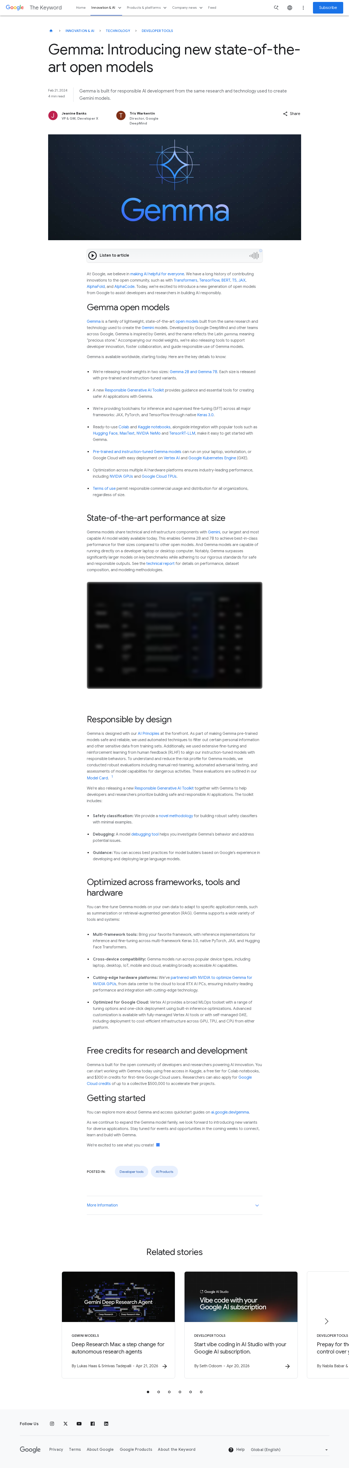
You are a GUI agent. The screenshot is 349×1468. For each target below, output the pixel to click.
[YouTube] (79, 1424)
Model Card (97, 778)
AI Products (164, 1171)
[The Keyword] (51, 31)
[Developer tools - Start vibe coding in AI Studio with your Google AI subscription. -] (238, 1325)
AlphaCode (124, 286)
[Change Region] (290, 1450)
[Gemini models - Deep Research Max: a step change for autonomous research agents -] (111, 1325)
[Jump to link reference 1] (112, 776)
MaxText (126, 433)
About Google (100, 1449)
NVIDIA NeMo (148, 433)
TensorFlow (209, 280)
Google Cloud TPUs (159, 476)
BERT (225, 280)
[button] (291, 113)
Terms (75, 1449)
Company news (188, 8)
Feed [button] (212, 8)
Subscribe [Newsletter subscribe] (328, 7)
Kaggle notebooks (154, 427)
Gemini (148, 327)
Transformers (185, 280)
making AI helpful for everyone (157, 274)
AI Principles (148, 733)
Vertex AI (172, 458)
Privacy (56, 1449)
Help (236, 1450)
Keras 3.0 (205, 415)
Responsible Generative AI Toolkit (134, 390)
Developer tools (157, 31)
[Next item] (326, 1321)
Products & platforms (147, 8)
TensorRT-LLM (182, 433)
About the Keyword (176, 1449)
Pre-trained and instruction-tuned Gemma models (137, 451)
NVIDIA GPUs (121, 476)
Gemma (94, 321)
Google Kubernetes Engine (212, 458)
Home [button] (81, 8)
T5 (234, 280)
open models (187, 321)
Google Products (136, 1449)
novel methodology (176, 816)
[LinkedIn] (106, 1424)
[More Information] (257, 1205)
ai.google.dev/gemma (230, 1112)
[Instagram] (52, 1424)
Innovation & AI (106, 8)
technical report (160, 563)
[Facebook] (92, 1424)
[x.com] (65, 1424)
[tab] (148, 1392)
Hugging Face (105, 433)
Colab (124, 427)
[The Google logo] (30, 1450)
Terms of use (104, 488)
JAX (241, 280)
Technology (118, 31)
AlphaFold (96, 286)
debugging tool (145, 834)
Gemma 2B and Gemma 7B (193, 371)
